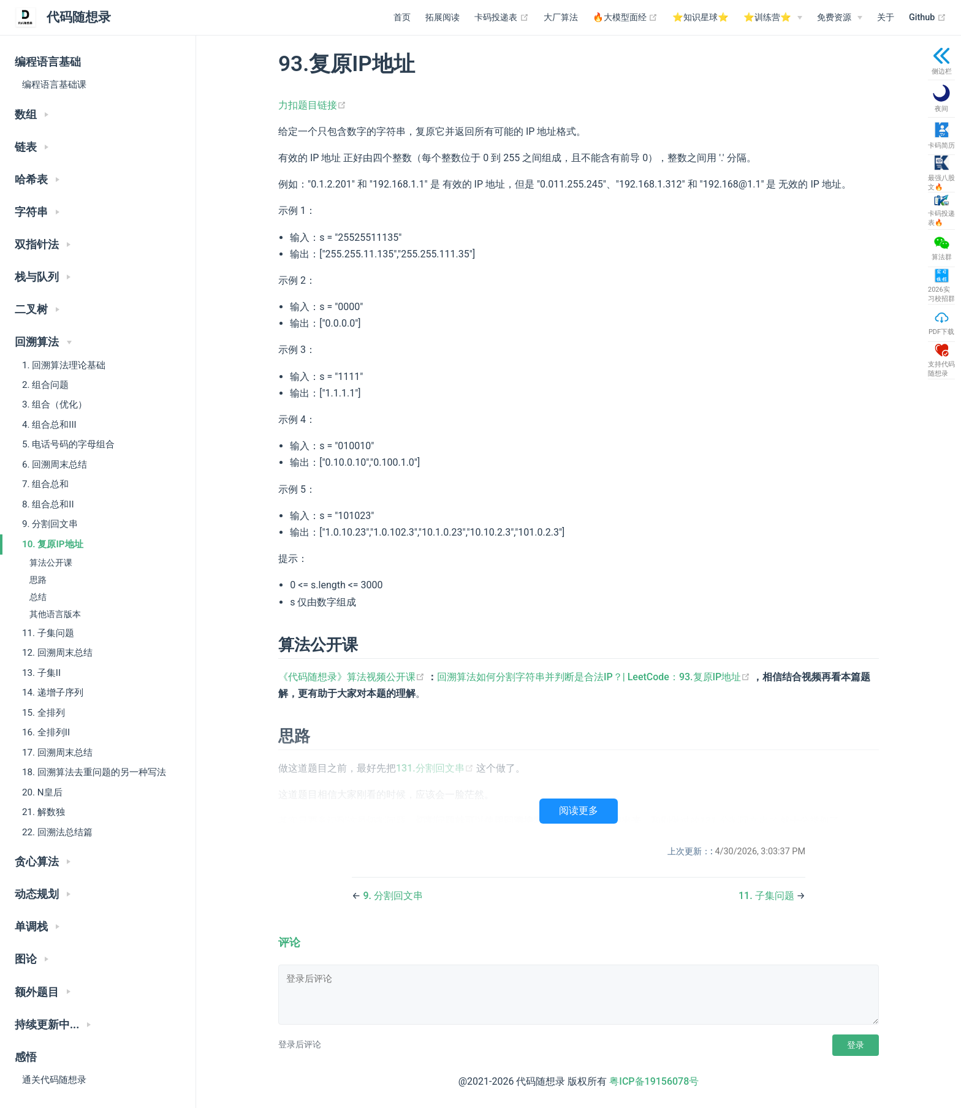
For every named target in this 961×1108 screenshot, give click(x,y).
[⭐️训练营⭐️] (772, 18)
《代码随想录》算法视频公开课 (352, 677)
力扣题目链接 (312, 105)
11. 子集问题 (48, 633)
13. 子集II (41, 672)
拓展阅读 (442, 17)
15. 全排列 (43, 712)
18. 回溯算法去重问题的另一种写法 (94, 772)
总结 (38, 597)
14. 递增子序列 (52, 692)
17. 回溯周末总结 (57, 752)
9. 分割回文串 (50, 523)
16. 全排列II (46, 732)
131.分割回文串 (436, 768)
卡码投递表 (501, 18)
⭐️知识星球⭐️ (700, 17)
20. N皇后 (42, 792)
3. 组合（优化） (54, 404)
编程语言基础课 (54, 84)
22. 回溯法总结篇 (57, 832)
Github (927, 18)
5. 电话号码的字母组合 (68, 444)
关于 (885, 17)
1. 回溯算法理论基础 (63, 365)
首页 (402, 17)
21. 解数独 (43, 812)
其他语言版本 (55, 614)
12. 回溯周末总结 (57, 652)
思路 (38, 580)
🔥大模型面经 (625, 18)
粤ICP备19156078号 (654, 1081)
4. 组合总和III (49, 424)
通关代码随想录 (54, 1079)
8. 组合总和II (48, 504)
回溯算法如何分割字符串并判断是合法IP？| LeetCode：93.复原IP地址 (595, 677)
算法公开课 (50, 563)
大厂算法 (561, 17)
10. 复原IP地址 (52, 544)
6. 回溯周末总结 (54, 464)
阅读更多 (578, 810)
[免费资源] (839, 18)
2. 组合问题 (45, 384)
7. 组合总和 (45, 484)
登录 (855, 1045)
